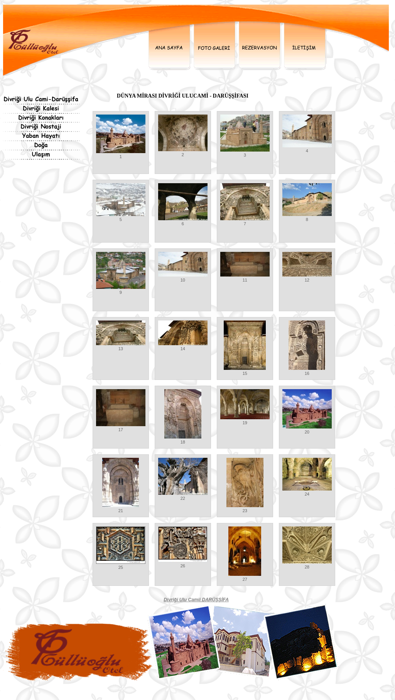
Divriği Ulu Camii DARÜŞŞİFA (196, 599)
